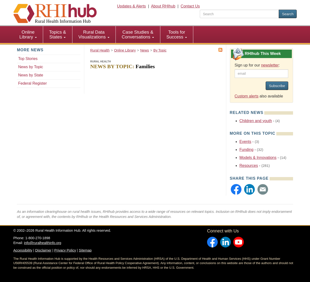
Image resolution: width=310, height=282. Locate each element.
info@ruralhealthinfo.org (42, 243)
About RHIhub (163, 6)
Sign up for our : (257, 65)
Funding (247, 150)
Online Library (28, 34)
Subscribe (277, 86)
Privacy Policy (65, 250)
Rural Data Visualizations (93, 34)
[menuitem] (28, 34)
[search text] (239, 14)
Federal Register (32, 83)
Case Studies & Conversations (138, 34)
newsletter (270, 65)
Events (245, 142)
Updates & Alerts (131, 6)
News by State (30, 75)
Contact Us (190, 6)
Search (288, 14)
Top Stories (28, 59)
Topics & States (57, 34)
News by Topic (30, 67)
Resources (249, 165)
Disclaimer (43, 250)
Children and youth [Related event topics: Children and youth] (256, 121)
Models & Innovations (258, 158)
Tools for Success (176, 34)
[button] (236, 189)
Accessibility (22, 250)
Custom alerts (247, 96)
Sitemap (85, 250)
